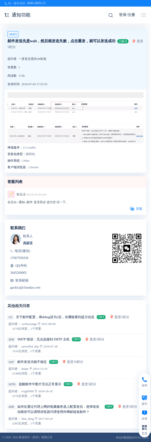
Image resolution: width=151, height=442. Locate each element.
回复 (136, 208)
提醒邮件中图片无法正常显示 (40, 384)
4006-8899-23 (36, 3)
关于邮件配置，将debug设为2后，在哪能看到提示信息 (55, 317)
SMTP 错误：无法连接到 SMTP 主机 (43, 339)
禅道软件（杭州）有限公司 (35, 437)
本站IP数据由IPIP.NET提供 (132, 437)
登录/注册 (127, 15)
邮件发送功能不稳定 (32, 362)
